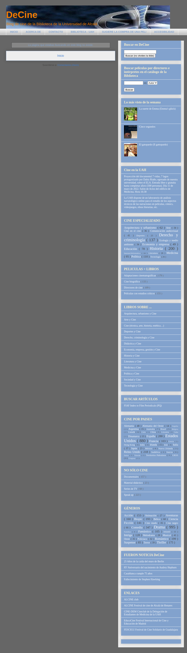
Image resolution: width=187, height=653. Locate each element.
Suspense (130, 542)
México (149, 448)
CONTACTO (56, 31)
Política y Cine (131, 373)
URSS (175, 455)
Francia (154, 441)
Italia (175, 444)
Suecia (169, 452)
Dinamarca (134, 436)
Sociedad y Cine (132, 379)
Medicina (172, 253)
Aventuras (172, 515)
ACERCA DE (33, 31)
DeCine (21, 15)
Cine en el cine (133, 231)
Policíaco (143, 539)
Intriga (128, 535)
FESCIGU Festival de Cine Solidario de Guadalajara (151, 629)
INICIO (14, 31)
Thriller (162, 542)
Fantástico (145, 531)
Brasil (164, 429)
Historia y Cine (132, 355)
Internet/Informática (133, 253)
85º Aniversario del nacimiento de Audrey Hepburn (150, 567)
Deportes (141, 235)
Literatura (154, 253)
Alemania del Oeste (153, 426)
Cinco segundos (147, 126)
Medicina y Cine (132, 367)
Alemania (129, 426)
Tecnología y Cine (133, 385)
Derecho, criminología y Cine (139, 337)
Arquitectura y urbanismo (140, 227)
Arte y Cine (130, 319)
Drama (160, 527)
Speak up (129, 494)
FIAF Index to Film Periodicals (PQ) (143, 405)
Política (136, 256)
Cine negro (172, 523)
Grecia (171, 441)
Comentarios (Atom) (68, 65)
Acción (129, 515)
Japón (134, 448)
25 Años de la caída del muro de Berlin (144, 561)
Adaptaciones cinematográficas (140, 275)
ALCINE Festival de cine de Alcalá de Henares (148, 605)
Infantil (167, 531)
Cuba (176, 432)
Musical (167, 535)
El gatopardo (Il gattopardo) (153, 144)
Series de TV (131, 488)
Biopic (139, 519)
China (153, 432)
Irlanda (154, 444)
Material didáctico (133, 482)
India (142, 445)
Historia (157, 248)
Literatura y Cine (133, 361)
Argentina (134, 429)
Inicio (60, 55)
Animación (151, 515)
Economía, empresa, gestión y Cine (142, 349)
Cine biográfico (132, 281)
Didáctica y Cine (132, 343)
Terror (147, 542)
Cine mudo (151, 523)
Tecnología (155, 257)
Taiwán (137, 455)
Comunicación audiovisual (164, 231)
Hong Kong (130, 445)
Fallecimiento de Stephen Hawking (142, 579)
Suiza (126, 455)
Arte (169, 227)
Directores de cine (133, 287)
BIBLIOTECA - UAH (82, 31)
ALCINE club (131, 599)
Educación (131, 249)
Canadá (132, 432)
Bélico (157, 519)
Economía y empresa (156, 244)
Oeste (127, 539)
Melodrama (149, 535)
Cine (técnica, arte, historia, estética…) (144, 325)
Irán (166, 445)
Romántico (162, 539)
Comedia (137, 527)
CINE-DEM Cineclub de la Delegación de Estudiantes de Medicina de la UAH (145, 613)
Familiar (128, 532)
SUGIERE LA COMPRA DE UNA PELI (124, 31)
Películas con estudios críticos (139, 293)
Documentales (131, 476)
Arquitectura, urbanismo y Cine (140, 313)
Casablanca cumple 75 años (138, 573)
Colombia (165, 432)
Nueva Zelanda (165, 448)
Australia (150, 429)
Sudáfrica (156, 452)
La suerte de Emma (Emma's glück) (157, 108)
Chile (143, 432)
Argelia (175, 426)
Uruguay (132, 458)
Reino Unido (132, 452)
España (151, 436)
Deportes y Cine (132, 331)
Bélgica (175, 429)
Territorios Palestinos (156, 455)
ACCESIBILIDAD (164, 31)
